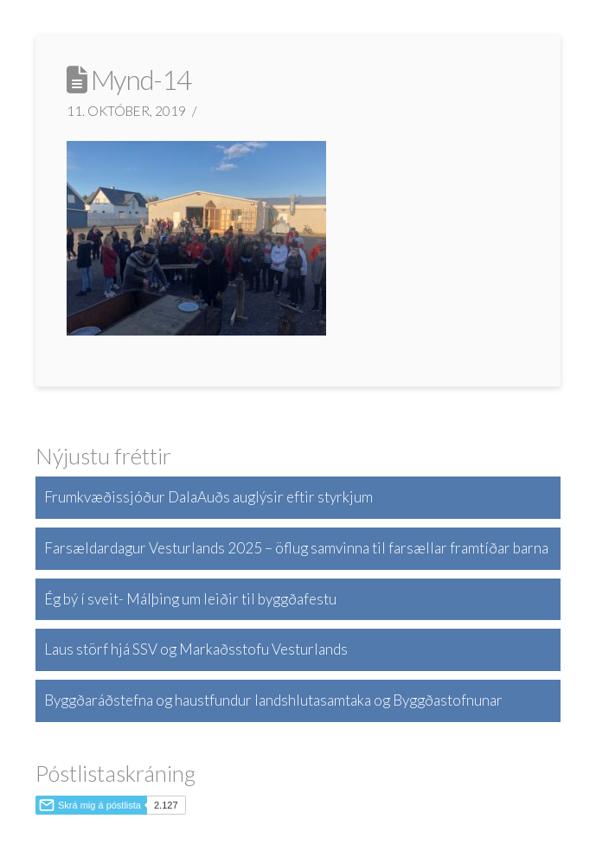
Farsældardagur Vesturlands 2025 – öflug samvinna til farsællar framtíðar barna (296, 548)
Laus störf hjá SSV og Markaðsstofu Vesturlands (196, 649)
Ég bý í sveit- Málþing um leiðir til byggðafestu (190, 599)
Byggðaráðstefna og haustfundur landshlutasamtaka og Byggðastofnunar (273, 700)
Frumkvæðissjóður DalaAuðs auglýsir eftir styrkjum (208, 497)
